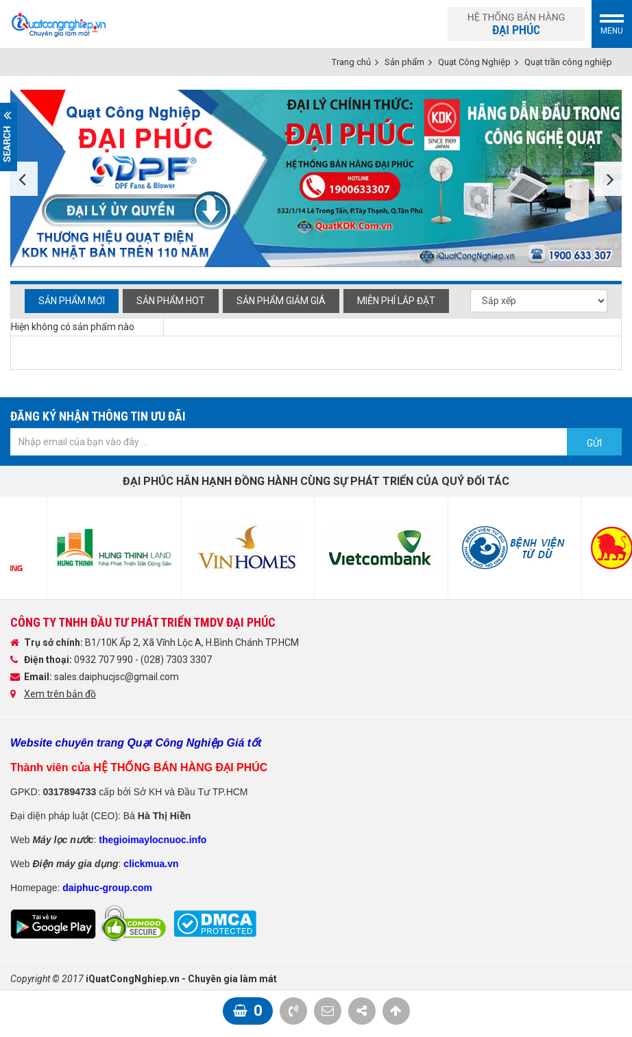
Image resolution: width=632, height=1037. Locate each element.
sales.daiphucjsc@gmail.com (116, 676)
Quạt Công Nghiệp (474, 62)
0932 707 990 (104, 659)
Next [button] (608, 179)
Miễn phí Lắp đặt (396, 300)
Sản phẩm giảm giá (281, 300)
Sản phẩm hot (170, 300)
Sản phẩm (404, 62)
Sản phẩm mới (71, 300)
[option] (316, 178)
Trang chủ (351, 62)
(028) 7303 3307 (176, 659)
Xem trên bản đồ (60, 693)
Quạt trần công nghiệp (568, 62)
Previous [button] (24, 179)
